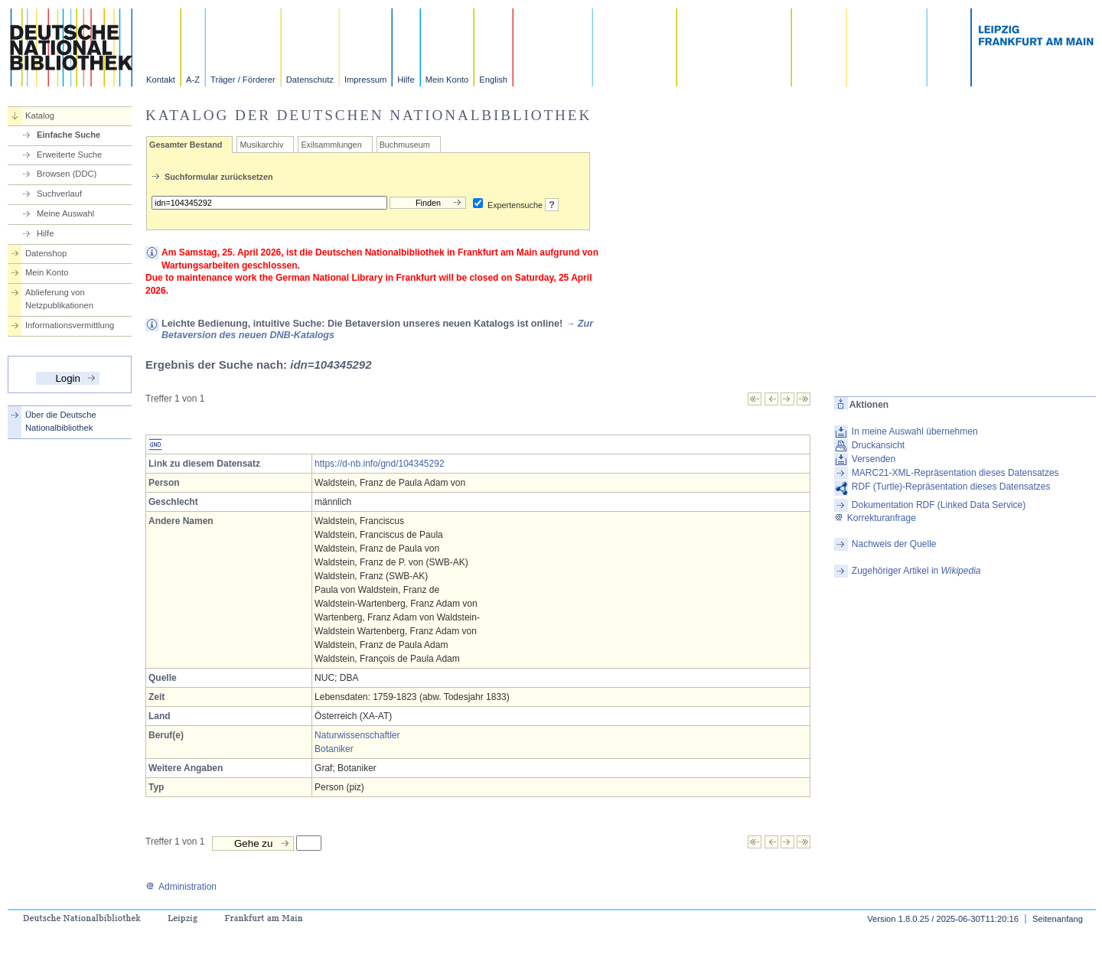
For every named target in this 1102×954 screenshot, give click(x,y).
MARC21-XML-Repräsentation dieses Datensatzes (955, 472)
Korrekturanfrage (875, 518)
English (493, 79)
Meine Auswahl (65, 213)
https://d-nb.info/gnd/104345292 (379, 463)
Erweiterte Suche (69, 154)
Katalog (39, 115)
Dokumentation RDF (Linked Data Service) (938, 505)
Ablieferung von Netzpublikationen (59, 299)
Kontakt (160, 79)
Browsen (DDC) (66, 173)
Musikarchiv (261, 144)
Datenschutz (310, 79)
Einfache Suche (68, 134)
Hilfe (405, 79)
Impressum (365, 79)
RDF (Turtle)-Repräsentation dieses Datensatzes (951, 486)
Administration (181, 886)
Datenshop (46, 253)
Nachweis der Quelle (894, 544)
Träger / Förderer (243, 79)
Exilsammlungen (331, 144)
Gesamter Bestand (185, 144)
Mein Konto (447, 79)
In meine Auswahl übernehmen (915, 431)
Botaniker (334, 749)
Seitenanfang (1057, 918)
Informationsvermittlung (69, 325)
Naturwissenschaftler (357, 735)
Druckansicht (878, 445)
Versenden (873, 459)
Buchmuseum (405, 144)
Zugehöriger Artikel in (916, 570)
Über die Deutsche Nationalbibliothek (60, 421)
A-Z (193, 79)
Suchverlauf (59, 193)
